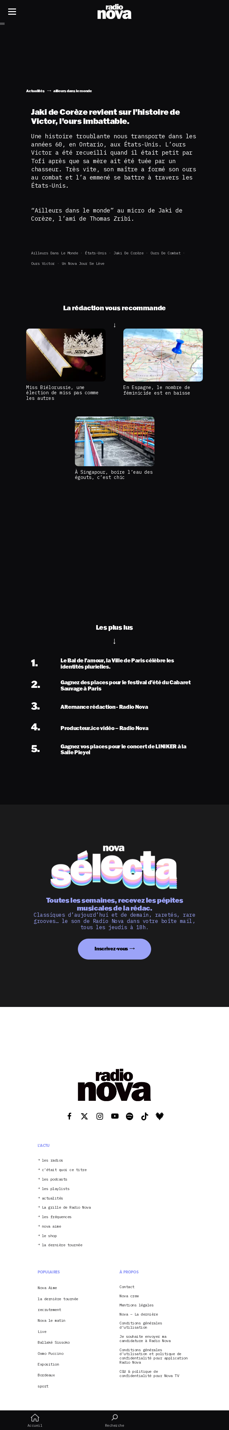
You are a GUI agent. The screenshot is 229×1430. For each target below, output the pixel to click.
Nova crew (129, 1296)
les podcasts (54, 1179)
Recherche (114, 1420)
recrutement (49, 1309)
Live (42, 1331)
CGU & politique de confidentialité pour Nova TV (149, 1374)
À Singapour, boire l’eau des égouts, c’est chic (114, 475)
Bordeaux (46, 1374)
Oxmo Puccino (50, 1353)
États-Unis (95, 252)
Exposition (48, 1364)
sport (43, 1386)
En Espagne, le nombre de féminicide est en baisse (156, 390)
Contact (126, 1287)
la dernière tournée (62, 1245)
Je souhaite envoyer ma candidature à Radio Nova (144, 1339)
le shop (49, 1236)
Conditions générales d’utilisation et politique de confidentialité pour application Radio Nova (153, 1356)
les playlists (56, 1189)
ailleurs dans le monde (54, 252)
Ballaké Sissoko (54, 1342)
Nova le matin (51, 1320)
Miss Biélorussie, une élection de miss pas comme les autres (62, 392)
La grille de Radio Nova (66, 1207)
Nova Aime (47, 1287)
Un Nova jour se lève (83, 263)
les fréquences (57, 1217)
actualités (52, 1198)
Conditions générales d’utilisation (140, 1325)
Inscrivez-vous (111, 948)
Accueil (35, 1420)
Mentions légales (136, 1305)
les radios (52, 1160)
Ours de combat (165, 252)
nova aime (51, 1226)
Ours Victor (43, 263)
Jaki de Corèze (128, 252)
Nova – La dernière (138, 1314)
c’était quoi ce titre (64, 1170)
